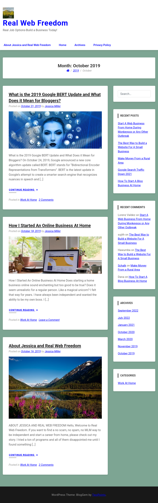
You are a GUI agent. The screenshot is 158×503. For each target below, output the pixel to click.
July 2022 (124, 318)
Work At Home (28, 199)
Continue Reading (23, 189)
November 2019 (127, 346)
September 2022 (128, 310)
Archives (80, 45)
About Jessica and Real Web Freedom (27, 45)
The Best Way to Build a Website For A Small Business (132, 147)
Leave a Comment (49, 320)
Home (62, 45)
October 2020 (126, 332)
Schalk (122, 265)
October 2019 (126, 353)
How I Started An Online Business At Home (50, 225)
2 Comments (46, 199)
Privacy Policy (102, 45)
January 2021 (126, 325)
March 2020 (125, 339)
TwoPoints (99, 495)
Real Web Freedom (35, 23)
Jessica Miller (53, 106)
